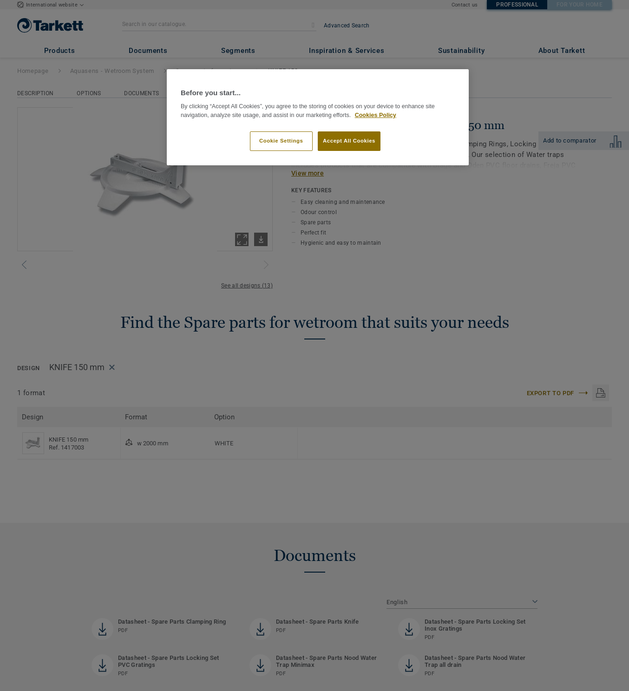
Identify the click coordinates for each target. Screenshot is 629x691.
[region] (318, 117)
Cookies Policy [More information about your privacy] (375, 115)
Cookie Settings (281, 140)
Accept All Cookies (349, 140)
